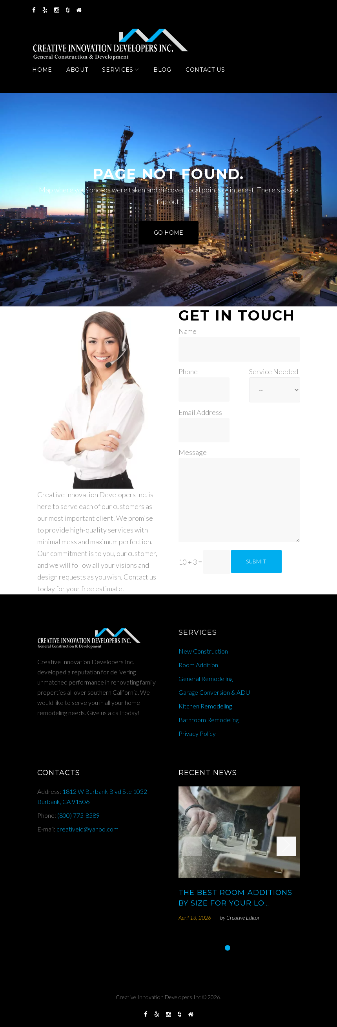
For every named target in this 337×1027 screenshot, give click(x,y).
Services (122, 76)
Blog (167, 76)
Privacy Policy (197, 733)
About (82, 76)
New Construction (203, 651)
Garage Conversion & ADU (214, 692)
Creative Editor (243, 917)
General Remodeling (206, 678)
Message (193, 452)
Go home (168, 234)
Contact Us (210, 76)
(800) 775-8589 (78, 815)
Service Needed (273, 371)
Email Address (200, 412)
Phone (188, 371)
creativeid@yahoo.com (87, 829)
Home (47, 76)
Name (188, 331)
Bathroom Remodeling (209, 719)
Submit (256, 561)
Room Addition (198, 664)
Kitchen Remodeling (205, 706)
